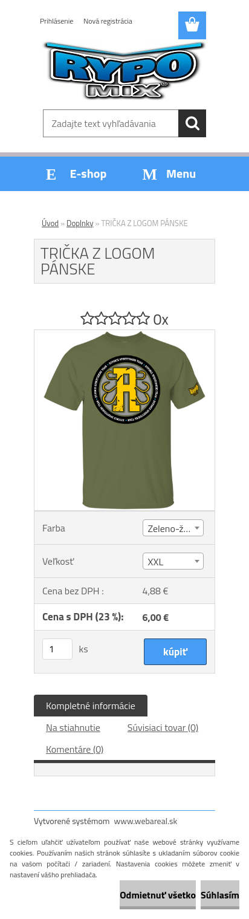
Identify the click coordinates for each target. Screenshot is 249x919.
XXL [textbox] (156, 561)
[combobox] (173, 527)
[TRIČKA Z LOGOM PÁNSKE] (124, 335)
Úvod (50, 223)
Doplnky (80, 223)
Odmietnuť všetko (158, 895)
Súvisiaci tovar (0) (163, 727)
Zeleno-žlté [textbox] (171, 528)
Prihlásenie (56, 21)
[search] (192, 123)
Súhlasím (220, 895)
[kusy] (57, 649)
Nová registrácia (107, 21)
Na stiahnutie (73, 727)
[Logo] (124, 71)
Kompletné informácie (90, 705)
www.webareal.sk (146, 820)
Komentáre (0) (74, 749)
